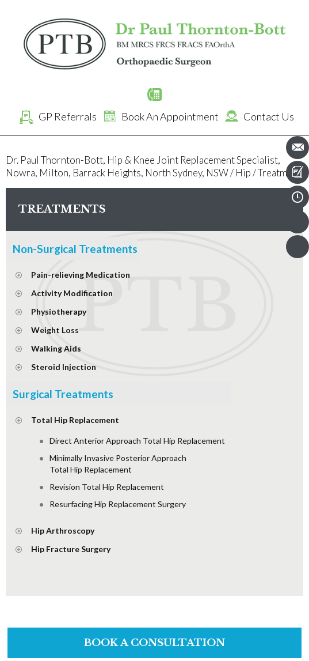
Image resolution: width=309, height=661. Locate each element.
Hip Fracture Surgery (70, 549)
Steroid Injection (63, 367)
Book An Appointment (158, 116)
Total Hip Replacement (75, 420)
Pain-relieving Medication (80, 274)
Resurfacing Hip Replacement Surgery (117, 504)
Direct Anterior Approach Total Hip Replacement (137, 440)
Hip (243, 173)
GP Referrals (56, 116)
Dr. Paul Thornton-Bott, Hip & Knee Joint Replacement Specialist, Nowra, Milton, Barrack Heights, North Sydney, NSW (143, 166)
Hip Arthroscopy (62, 530)
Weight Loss (55, 330)
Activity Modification (72, 293)
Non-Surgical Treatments (75, 248)
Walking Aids (56, 348)
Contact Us (257, 116)
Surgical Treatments (63, 394)
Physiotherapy (58, 311)
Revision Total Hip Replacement (106, 487)
